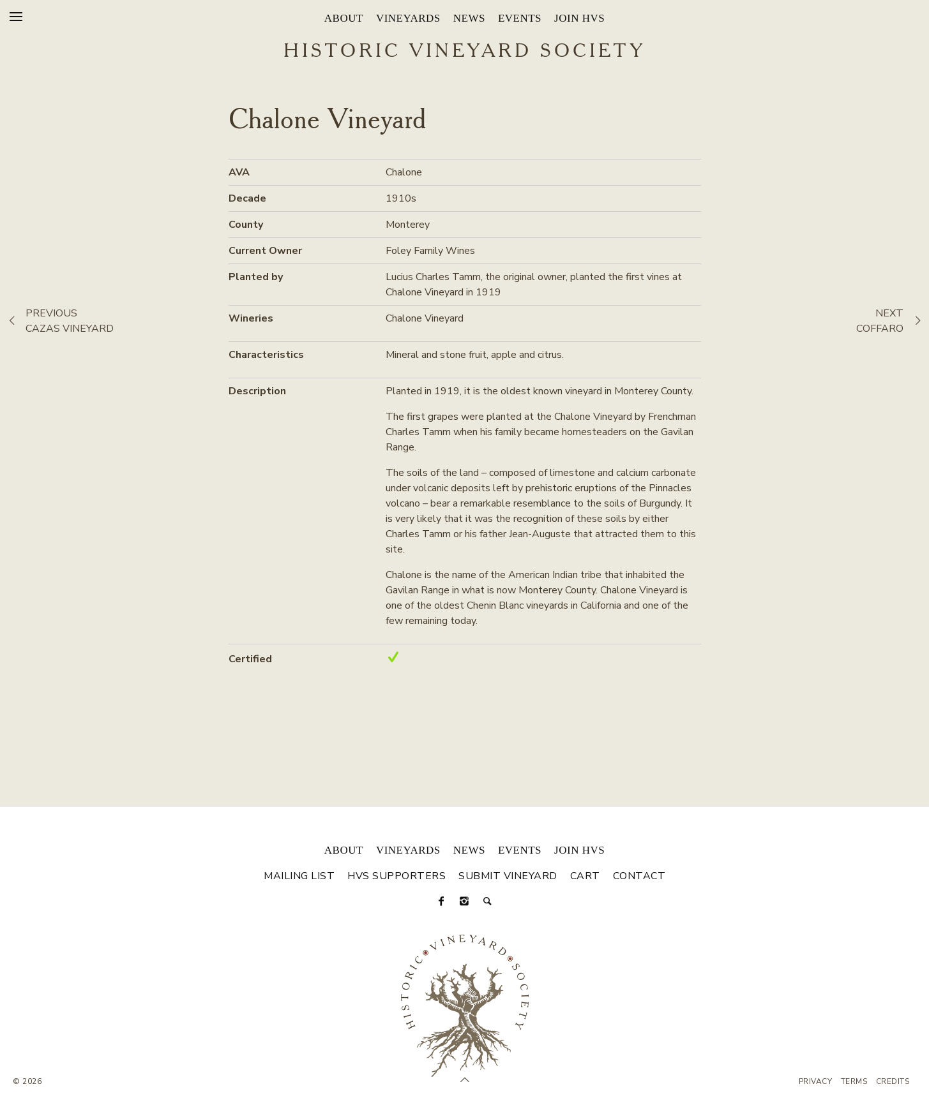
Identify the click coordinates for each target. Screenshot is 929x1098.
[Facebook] (441, 901)
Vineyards (408, 18)
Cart (585, 876)
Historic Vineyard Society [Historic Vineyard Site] (464, 51)
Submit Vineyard (507, 876)
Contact (639, 876)
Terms (854, 1081)
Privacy (816, 1081)
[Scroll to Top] (465, 1080)
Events (519, 18)
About (343, 18)
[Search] (487, 901)
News (469, 18)
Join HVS (579, 18)
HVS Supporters (396, 876)
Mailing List (299, 876)
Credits (893, 1081)
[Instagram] (464, 901)
